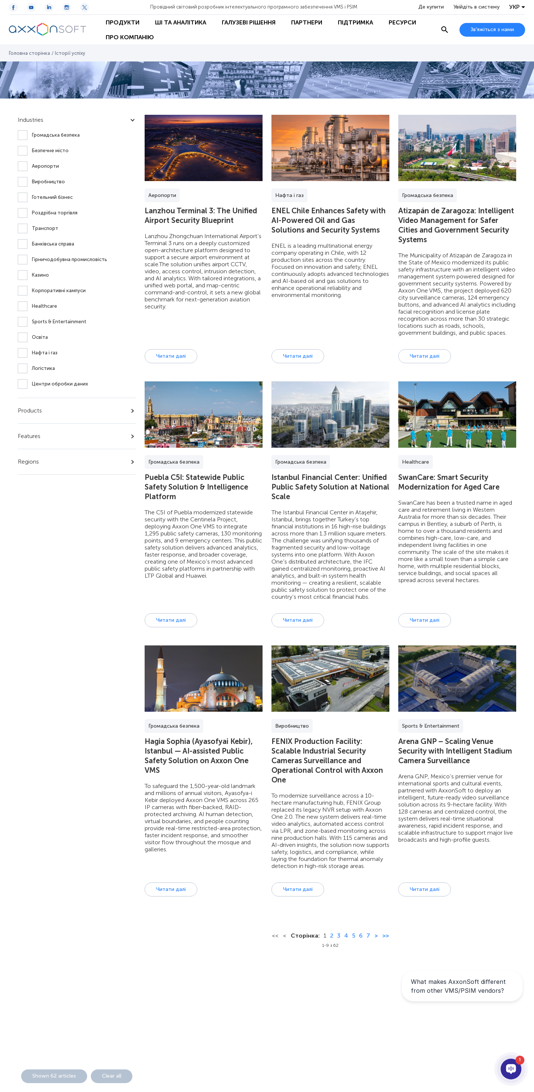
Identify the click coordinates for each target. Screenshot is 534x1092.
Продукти (122, 22)
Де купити (431, 7)
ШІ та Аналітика (180, 22)
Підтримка (355, 22)
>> (385, 935)
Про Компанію (130, 37)
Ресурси (402, 22)
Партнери (306, 22)
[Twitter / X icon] (84, 7)
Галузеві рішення (249, 22)
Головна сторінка (29, 53)
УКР (514, 7)
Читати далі (171, 356)
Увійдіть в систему (477, 7)
